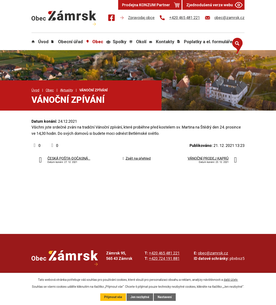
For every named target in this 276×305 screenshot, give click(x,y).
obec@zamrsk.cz (213, 253)
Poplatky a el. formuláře (208, 41)
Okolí (141, 41)
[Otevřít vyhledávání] (236, 45)
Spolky (120, 41)
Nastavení (165, 297)
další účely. (231, 279)
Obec (97, 41)
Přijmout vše (113, 297)
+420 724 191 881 (164, 258)
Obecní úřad (70, 41)
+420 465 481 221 (164, 253)
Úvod (43, 41)
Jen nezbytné (139, 297)
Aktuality (66, 90)
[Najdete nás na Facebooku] (111, 18)
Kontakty (165, 41)
